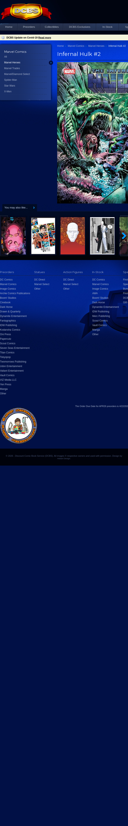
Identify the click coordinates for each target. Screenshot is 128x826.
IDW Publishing (8, 325)
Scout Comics (7, 343)
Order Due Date (87, 406)
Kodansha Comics (10, 329)
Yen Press (5, 384)
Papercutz (5, 338)
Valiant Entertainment (12, 370)
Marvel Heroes (12, 62)
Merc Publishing (101, 316)
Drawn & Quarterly (10, 311)
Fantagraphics (8, 320)
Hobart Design (63, 458)
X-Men (7, 91)
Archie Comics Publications (15, 293)
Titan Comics (7, 352)
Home (8, 26)
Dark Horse (6, 307)
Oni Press (5, 334)
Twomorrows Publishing (13, 361)
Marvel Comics (76, 46)
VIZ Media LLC (8, 379)
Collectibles (52, 26)
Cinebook (5, 302)
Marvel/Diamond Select (17, 74)
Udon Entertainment (11, 366)
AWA (95, 293)
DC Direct (39, 279)
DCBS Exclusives (79, 26)
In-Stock (107, 26)
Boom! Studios (8, 297)
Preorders (29, 26)
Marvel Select (41, 284)
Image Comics (8, 288)
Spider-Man (10, 79)
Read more (44, 37)
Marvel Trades (12, 68)
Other (3, 393)
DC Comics (6, 279)
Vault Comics (7, 375)
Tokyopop (5, 357)
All (5, 56)
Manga (4, 389)
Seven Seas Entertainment (15, 348)
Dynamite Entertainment (13, 316)
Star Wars (9, 85)
